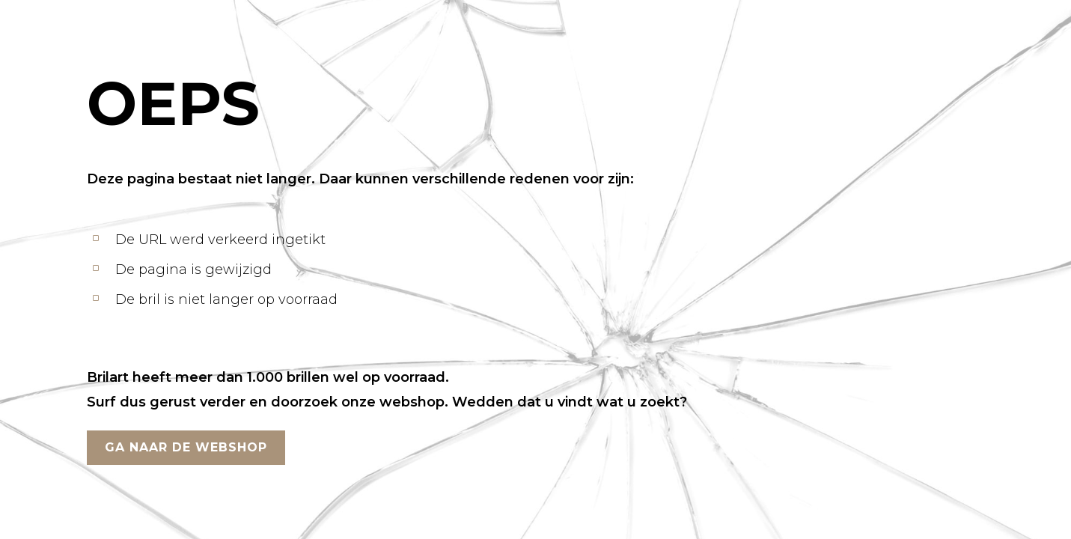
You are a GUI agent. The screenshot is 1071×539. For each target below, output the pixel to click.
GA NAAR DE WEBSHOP (186, 447)
